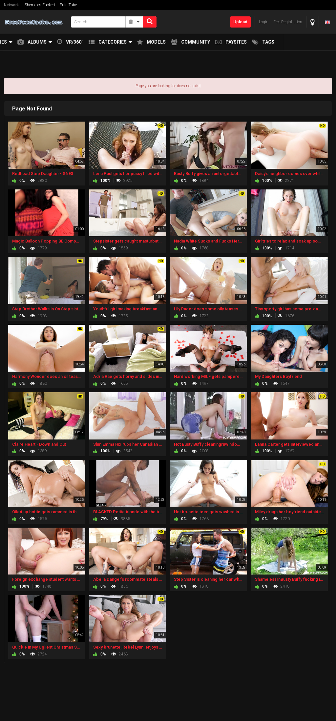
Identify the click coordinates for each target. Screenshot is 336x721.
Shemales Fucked (40, 5)
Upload (240, 21)
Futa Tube (68, 5)
